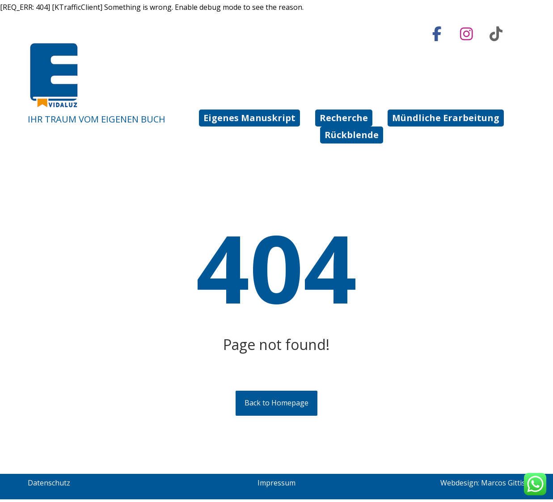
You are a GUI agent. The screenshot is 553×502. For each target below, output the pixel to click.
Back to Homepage (276, 406)
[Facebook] (437, 34)
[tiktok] (496, 34)
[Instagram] (466, 34)
